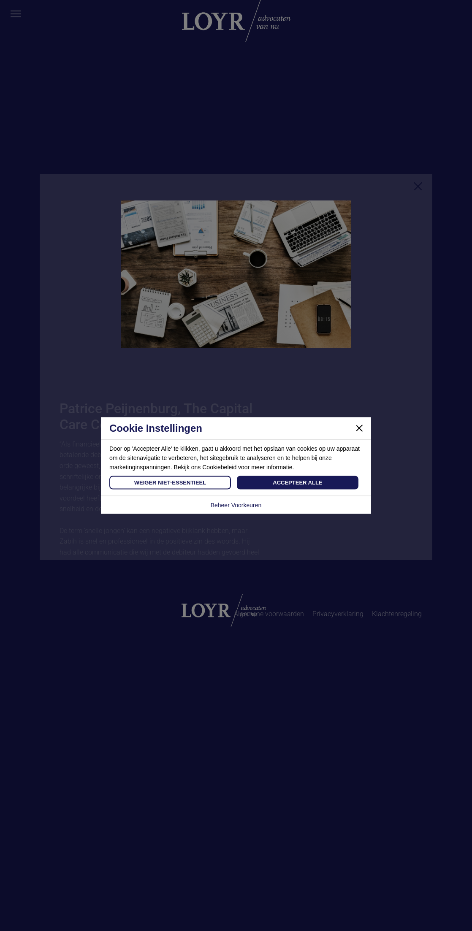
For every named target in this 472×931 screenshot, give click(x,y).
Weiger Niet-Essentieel (170, 482)
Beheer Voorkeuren (236, 505)
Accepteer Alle (297, 482)
